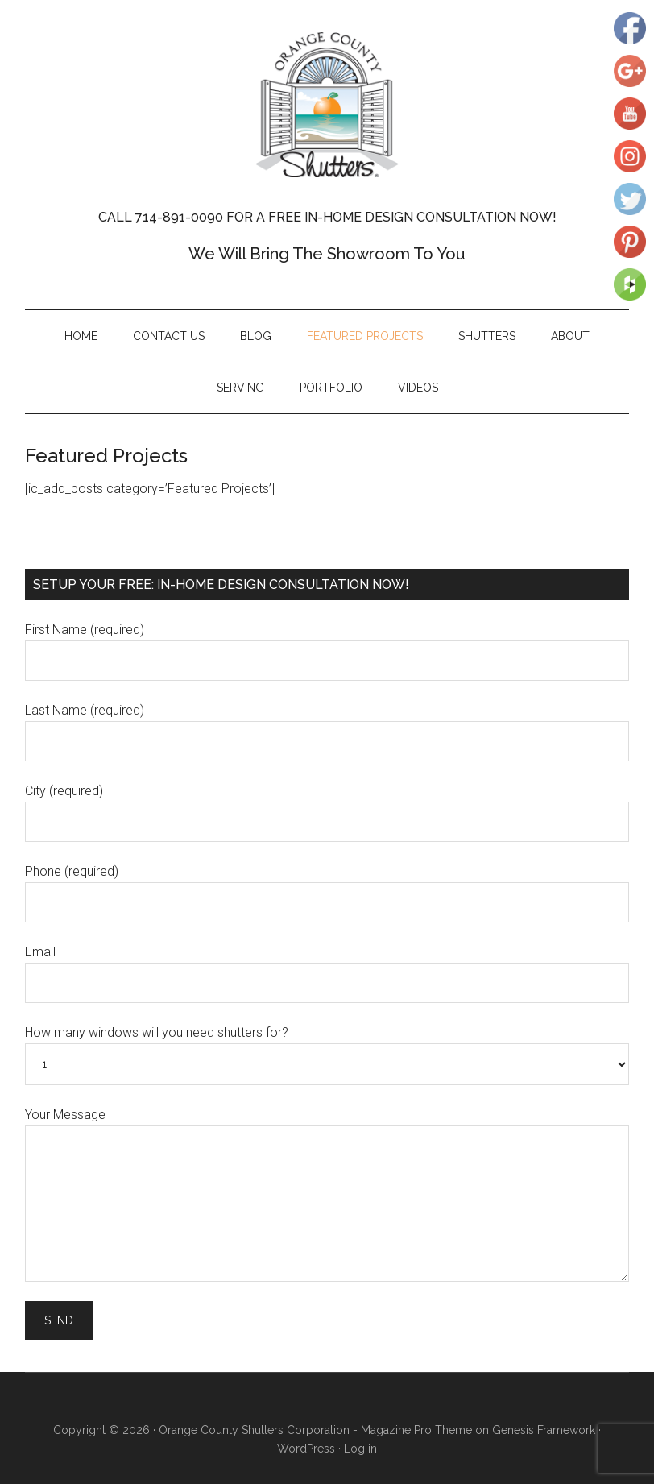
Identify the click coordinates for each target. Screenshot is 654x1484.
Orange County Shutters (327, 104)
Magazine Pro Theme (416, 1430)
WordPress (306, 1448)
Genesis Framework (543, 1430)
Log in (360, 1448)
